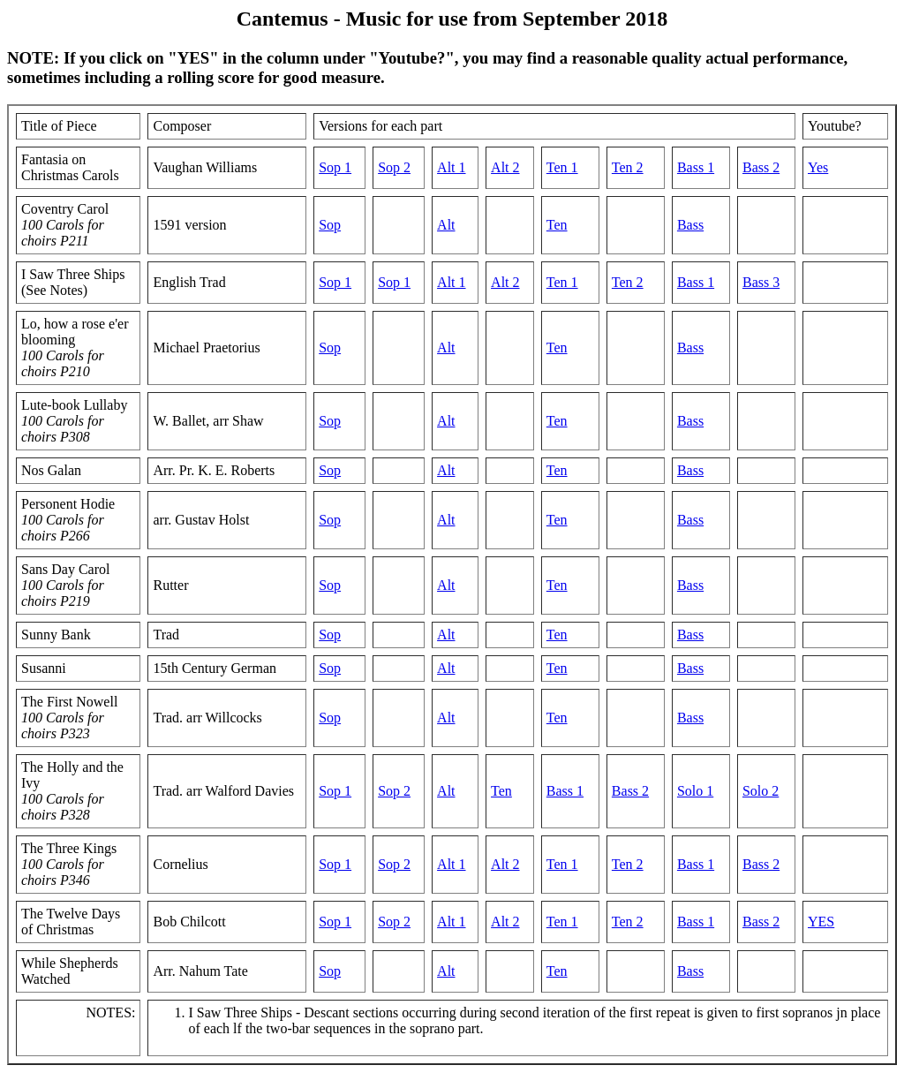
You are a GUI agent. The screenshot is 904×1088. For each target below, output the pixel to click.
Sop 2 (394, 167)
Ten (557, 224)
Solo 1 (695, 790)
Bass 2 (761, 167)
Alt (446, 224)
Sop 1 (335, 167)
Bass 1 (695, 167)
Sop (330, 224)
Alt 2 (505, 167)
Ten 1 (562, 167)
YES (821, 921)
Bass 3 (761, 282)
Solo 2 (760, 790)
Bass (690, 224)
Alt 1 (451, 167)
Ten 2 (628, 167)
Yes (818, 167)
